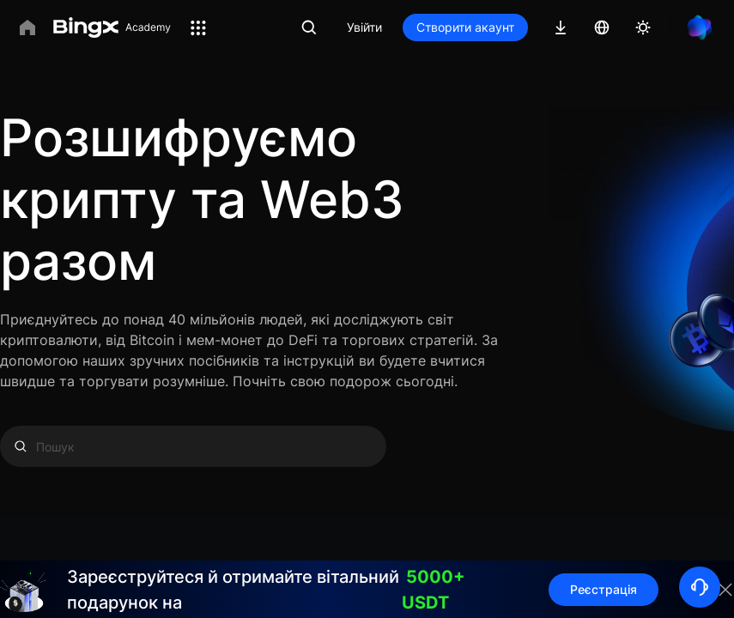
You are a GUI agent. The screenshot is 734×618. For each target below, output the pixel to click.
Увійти (364, 27)
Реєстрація (603, 589)
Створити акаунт (465, 27)
